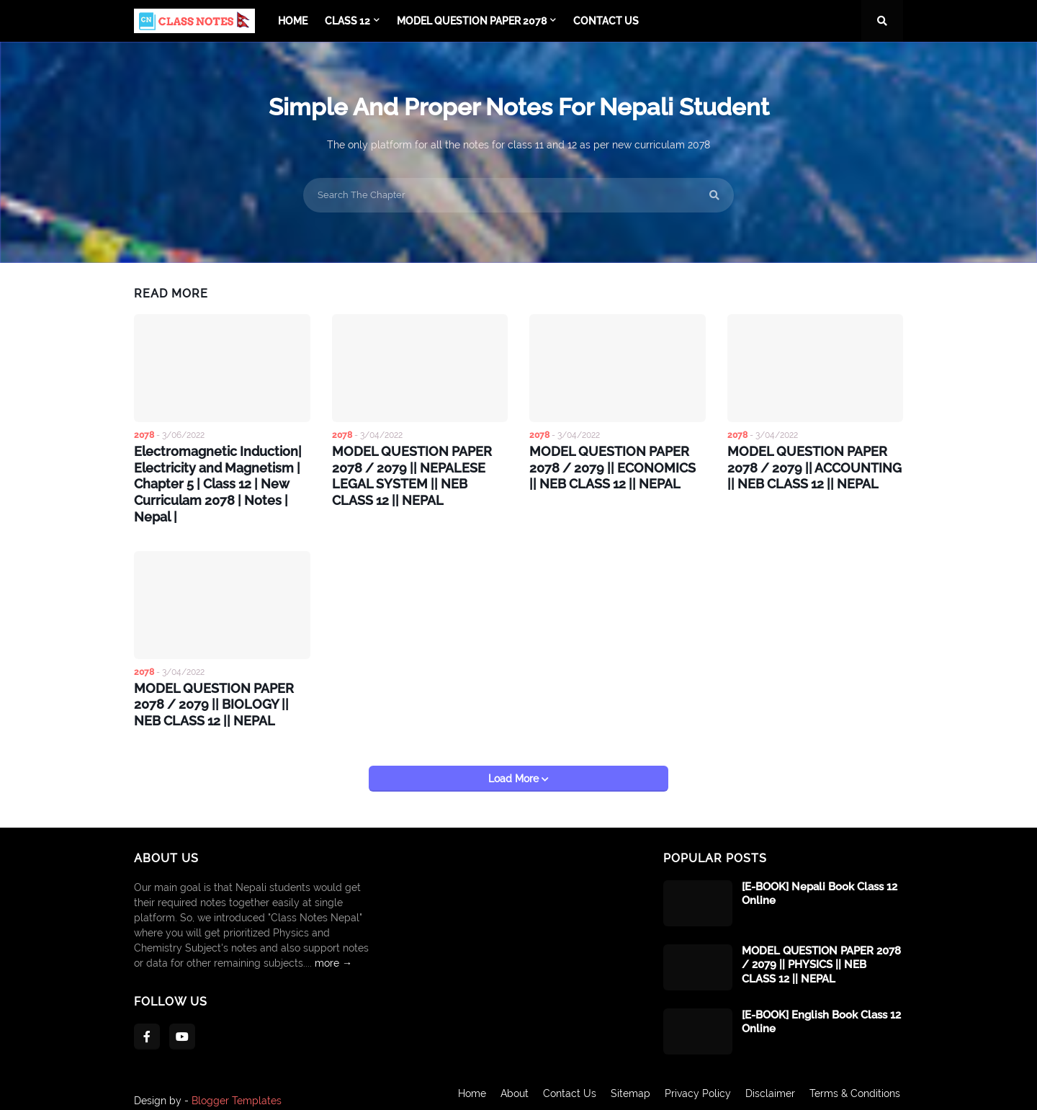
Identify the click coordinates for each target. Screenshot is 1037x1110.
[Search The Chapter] (518, 195)
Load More (515, 767)
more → (333, 951)
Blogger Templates (237, 1089)
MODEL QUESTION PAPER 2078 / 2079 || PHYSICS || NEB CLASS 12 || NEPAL (821, 953)
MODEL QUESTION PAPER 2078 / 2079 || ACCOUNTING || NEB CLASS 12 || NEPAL (813, 466)
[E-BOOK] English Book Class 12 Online (821, 1010)
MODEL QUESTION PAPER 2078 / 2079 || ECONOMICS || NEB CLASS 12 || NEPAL (615, 466)
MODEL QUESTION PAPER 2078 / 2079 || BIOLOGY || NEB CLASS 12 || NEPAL (220, 695)
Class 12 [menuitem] (347, 21)
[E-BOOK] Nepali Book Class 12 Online (819, 882)
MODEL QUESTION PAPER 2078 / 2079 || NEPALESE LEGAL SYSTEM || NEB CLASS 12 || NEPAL (418, 473)
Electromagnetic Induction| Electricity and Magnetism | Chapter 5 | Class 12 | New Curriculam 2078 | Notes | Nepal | (221, 480)
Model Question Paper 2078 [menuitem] (472, 21)
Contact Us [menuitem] (606, 21)
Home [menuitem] (292, 21)
